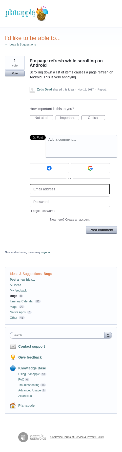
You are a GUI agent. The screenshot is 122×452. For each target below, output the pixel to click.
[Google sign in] (90, 168)
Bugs (47, 274)
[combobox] (58, 335)
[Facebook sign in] (49, 168)
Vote (15, 73)
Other (13, 317)
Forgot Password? (43, 211)
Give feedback (30, 357)
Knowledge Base (32, 368)
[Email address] (70, 189)
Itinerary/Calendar (21, 301)
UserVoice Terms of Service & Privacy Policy (77, 436)
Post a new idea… (22, 279)
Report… (103, 89)
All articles (25, 396)
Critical (96, 118)
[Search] (108, 335)
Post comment (101, 230)
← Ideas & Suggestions (20, 44)
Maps (13, 307)
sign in (45, 252)
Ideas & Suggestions (25, 274)
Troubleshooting (29, 385)
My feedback (18, 290)
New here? (69, 219)
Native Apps (18, 312)
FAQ (21, 379)
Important (69, 118)
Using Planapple (29, 374)
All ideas (15, 285)
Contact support (31, 346)
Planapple (26, 405)
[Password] (70, 201)
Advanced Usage (29, 390)
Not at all (44, 118)
